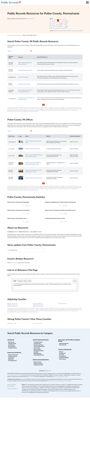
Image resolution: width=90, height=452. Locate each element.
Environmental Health (38, 405)
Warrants (61, 406)
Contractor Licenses (38, 417)
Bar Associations (37, 403)
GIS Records (11, 413)
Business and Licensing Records (41, 414)
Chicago (20, 335)
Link (15, 335)
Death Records (11, 399)
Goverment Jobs (62, 399)
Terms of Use (65, 430)
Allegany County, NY (12, 357)
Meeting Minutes (37, 407)
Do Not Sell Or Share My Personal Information (59, 435)
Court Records (62, 407)
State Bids (36, 406)
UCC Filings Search (12, 414)
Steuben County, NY (12, 359)
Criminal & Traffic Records (64, 403)
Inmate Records (62, 410)
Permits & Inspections (38, 399)
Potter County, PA (30, 18)
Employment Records (63, 397)
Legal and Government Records (41, 394)
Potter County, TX (37, 377)
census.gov (28, 223)
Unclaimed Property (38, 396)
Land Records (11, 412)
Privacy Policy (57, 430)
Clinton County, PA (37, 357)
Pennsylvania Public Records (14, 35)
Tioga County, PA (62, 357)
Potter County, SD (11, 377)
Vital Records (10, 394)
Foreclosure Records (12, 410)
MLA (25, 335)
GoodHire (30, 430)
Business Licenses (38, 416)
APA (30, 335)
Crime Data (61, 409)
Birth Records (11, 396)
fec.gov (65, 276)
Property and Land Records (14, 406)
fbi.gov (27, 276)
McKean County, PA (38, 360)
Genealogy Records (12, 402)
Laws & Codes (37, 402)
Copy (75, 335)
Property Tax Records (13, 409)
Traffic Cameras (62, 413)
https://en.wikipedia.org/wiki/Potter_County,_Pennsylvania (68, 30)
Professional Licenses (38, 419)
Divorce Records (11, 400)
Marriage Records (12, 397)
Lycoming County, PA (38, 359)
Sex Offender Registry (64, 411)
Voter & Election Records (39, 400)
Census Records (37, 397)
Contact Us (14, 317)
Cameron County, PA (12, 360)
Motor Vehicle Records (39, 409)
